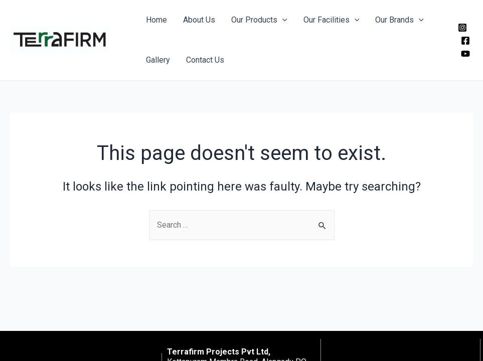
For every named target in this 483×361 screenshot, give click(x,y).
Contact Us (205, 60)
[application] (282, 20)
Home (156, 20)
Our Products (259, 20)
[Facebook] (465, 40)
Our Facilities (331, 20)
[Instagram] (462, 27)
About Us (199, 20)
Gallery (158, 60)
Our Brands (399, 20)
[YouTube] (465, 53)
